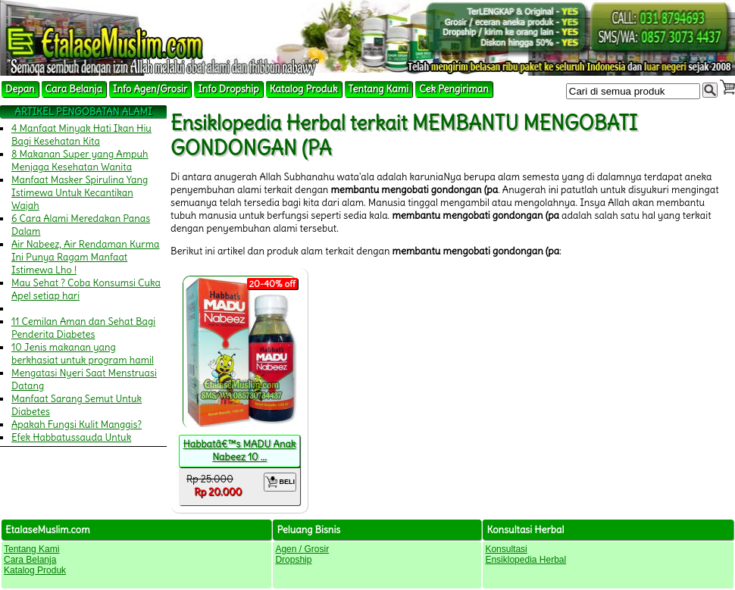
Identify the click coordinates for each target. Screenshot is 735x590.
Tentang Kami (379, 89)
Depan (20, 89)
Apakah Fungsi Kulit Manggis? (76, 424)
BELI (280, 482)
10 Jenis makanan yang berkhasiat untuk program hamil (82, 354)
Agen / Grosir (302, 549)
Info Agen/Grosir (150, 89)
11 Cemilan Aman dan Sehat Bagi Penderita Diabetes (83, 328)
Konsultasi (506, 549)
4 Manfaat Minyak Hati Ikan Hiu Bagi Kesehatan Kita (81, 135)
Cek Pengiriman (454, 89)
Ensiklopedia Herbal (525, 559)
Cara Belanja (73, 89)
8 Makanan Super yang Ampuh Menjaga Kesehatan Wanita (80, 160)
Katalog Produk (304, 89)
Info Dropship (228, 89)
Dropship (293, 559)
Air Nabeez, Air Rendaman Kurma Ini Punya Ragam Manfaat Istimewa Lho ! (85, 257)
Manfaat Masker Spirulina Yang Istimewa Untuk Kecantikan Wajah (79, 192)
